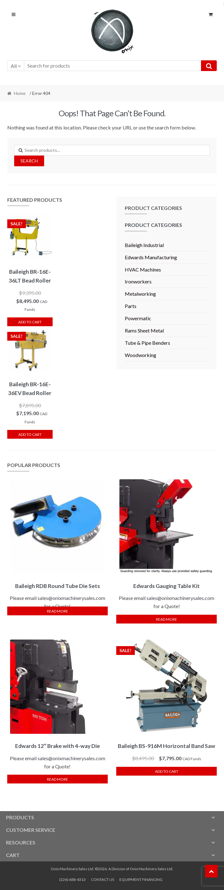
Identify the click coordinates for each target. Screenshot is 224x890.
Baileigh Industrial (144, 245)
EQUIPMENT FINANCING (141, 879)
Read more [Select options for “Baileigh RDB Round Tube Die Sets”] (57, 611)
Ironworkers (138, 281)
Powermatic (138, 318)
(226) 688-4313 (72, 879)
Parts (130, 306)
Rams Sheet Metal (144, 330)
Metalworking (140, 294)
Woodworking (140, 355)
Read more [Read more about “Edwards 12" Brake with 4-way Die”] (57, 779)
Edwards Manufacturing (151, 257)
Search (29, 160)
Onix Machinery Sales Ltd (151, 868)
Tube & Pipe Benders (147, 343)
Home (20, 93)
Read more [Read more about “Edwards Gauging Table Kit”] (166, 619)
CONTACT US (102, 879)
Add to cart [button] (30, 322)
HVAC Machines (143, 269)
